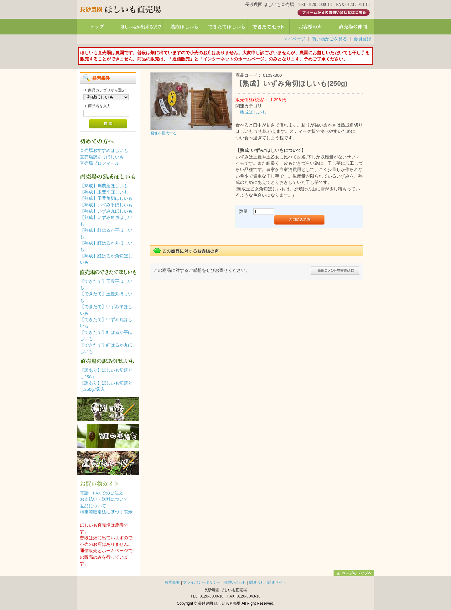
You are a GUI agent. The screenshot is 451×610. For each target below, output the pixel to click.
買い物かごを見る (329, 39)
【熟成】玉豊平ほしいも (104, 192)
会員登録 (362, 39)
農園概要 (172, 582)
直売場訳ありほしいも (102, 157)
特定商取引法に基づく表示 (106, 512)
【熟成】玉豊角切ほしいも (106, 198)
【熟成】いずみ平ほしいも (106, 205)
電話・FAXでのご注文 (101, 493)
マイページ (294, 39)
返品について (93, 506)
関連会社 (256, 582)
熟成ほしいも (253, 112)
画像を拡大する (163, 133)
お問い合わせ (235, 582)
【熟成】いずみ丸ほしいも (106, 211)
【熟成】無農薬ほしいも (104, 186)
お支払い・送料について (104, 499)
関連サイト (276, 582)
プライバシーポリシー (201, 582)
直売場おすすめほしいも (104, 150)
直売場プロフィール (99, 163)
